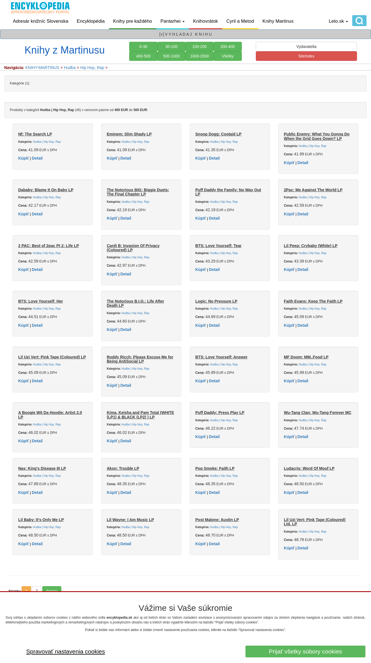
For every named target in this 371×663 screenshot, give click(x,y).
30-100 (171, 46)
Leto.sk (338, 21)
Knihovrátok (205, 21)
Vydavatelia (306, 46)
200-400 (228, 46)
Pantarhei (173, 21)
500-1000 (171, 56)
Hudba (70, 67)
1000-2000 (199, 56)
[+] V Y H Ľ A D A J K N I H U (185, 34)
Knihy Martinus (278, 21)
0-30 (143, 46)
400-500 (143, 56)
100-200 (199, 46)
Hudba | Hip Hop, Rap (47, 141)
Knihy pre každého (132, 21)
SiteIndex (306, 56)
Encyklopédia (91, 21)
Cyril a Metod (240, 21)
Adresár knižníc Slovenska (40, 21)
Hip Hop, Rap (92, 67)
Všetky (227, 56)
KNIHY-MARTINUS (42, 67)
